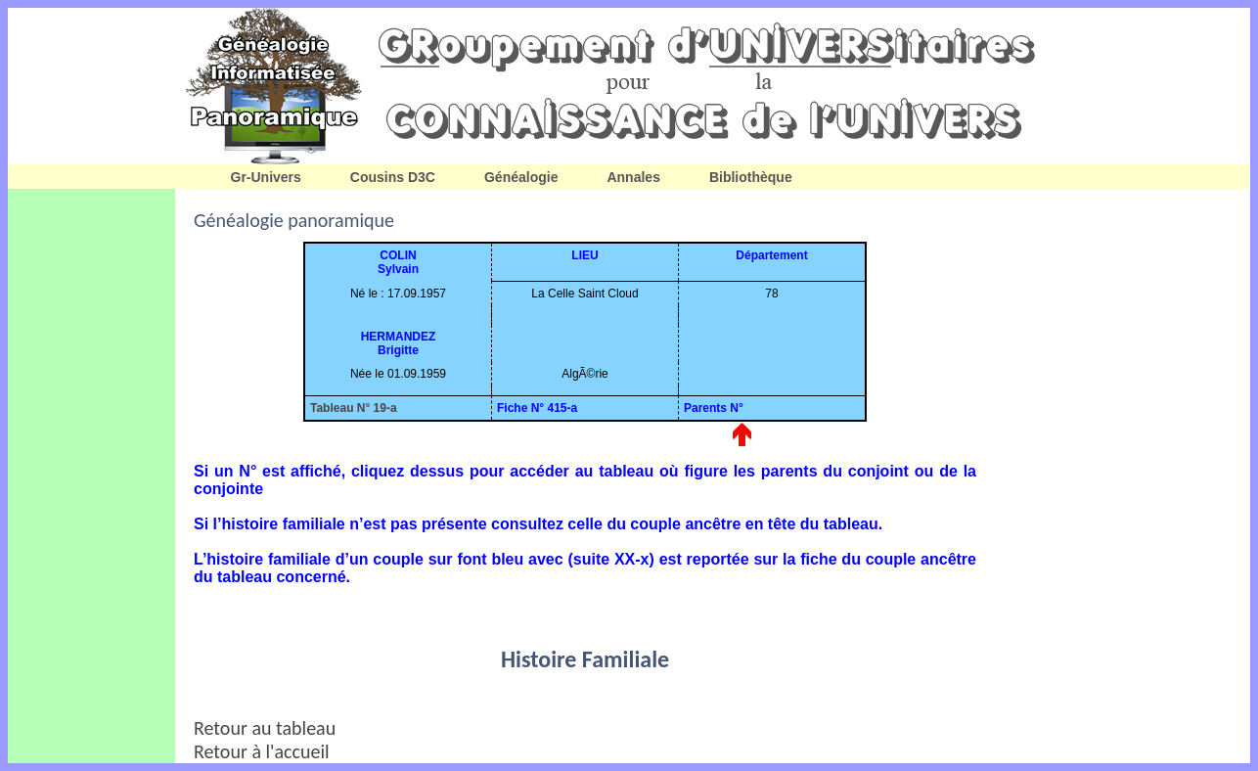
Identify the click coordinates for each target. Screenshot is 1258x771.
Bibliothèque (750, 177)
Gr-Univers (266, 177)
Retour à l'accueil (262, 751)
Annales (633, 177)
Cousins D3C (392, 177)
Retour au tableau (265, 728)
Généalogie (521, 177)
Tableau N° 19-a (353, 408)
